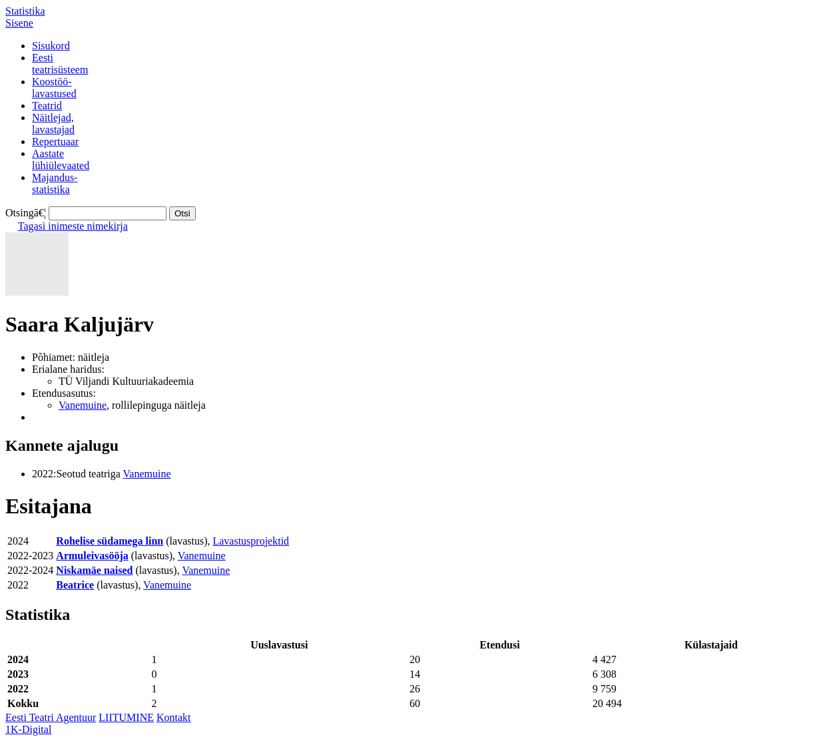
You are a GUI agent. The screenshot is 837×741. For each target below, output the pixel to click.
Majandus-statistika (54, 183)
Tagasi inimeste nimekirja (73, 226)
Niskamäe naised (94, 570)
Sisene (19, 23)
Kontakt (173, 717)
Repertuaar (55, 141)
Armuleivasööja (92, 555)
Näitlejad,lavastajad (53, 123)
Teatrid (47, 105)
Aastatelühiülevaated (60, 159)
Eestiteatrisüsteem (60, 63)
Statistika (25, 11)
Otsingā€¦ (25, 212)
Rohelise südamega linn (109, 541)
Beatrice (75, 585)
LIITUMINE (126, 717)
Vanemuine (83, 405)
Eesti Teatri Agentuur (50, 717)
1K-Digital (28, 729)
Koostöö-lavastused (54, 87)
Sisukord (51, 45)
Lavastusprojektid (250, 541)
